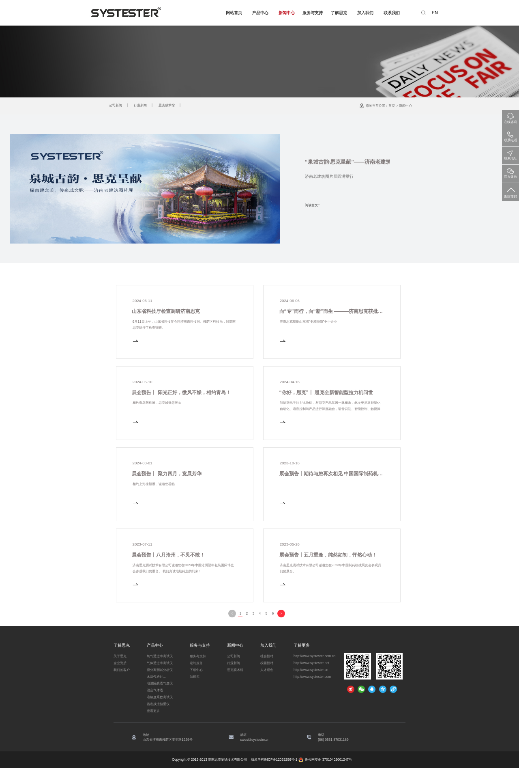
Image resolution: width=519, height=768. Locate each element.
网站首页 (234, 13)
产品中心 (260, 13)
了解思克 (339, 13)
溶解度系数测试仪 (160, 697)
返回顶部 (510, 191)
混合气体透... (156, 690)
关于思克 (120, 656)
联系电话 (510, 135)
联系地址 (510, 154)
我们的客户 (122, 670)
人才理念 (266, 670)
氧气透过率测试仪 (160, 656)
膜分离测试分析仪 (160, 670)
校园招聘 (266, 663)
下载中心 (196, 670)
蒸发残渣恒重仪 (158, 704)
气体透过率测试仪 (160, 663)
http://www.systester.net (311, 663)
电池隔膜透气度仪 (160, 683)
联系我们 (392, 13)
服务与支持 (312, 13)
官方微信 (510, 172)
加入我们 (365, 13)
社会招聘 (266, 656)
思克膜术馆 (167, 105)
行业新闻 (140, 105)
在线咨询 (510, 117)
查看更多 (153, 711)
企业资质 (120, 663)
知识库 (194, 677)
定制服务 (196, 663)
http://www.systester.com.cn (315, 656)
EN (435, 12)
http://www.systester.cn (311, 670)
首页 (391, 106)
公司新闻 (115, 105)
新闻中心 (287, 13)
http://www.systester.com (312, 677)
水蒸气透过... (156, 677)
